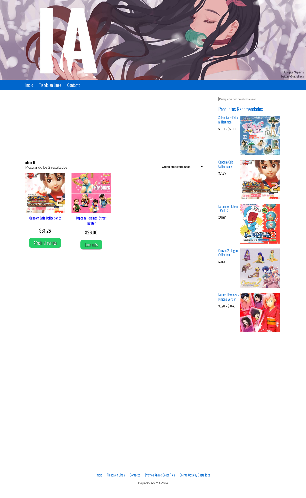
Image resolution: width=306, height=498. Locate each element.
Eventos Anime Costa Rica (160, 475)
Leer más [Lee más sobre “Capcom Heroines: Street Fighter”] (91, 244)
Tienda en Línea (50, 85)
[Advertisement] (114, 125)
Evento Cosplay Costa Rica (195, 475)
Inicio (29, 85)
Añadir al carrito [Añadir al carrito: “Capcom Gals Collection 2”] (45, 243)
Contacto (73, 85)
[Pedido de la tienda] (182, 167)
